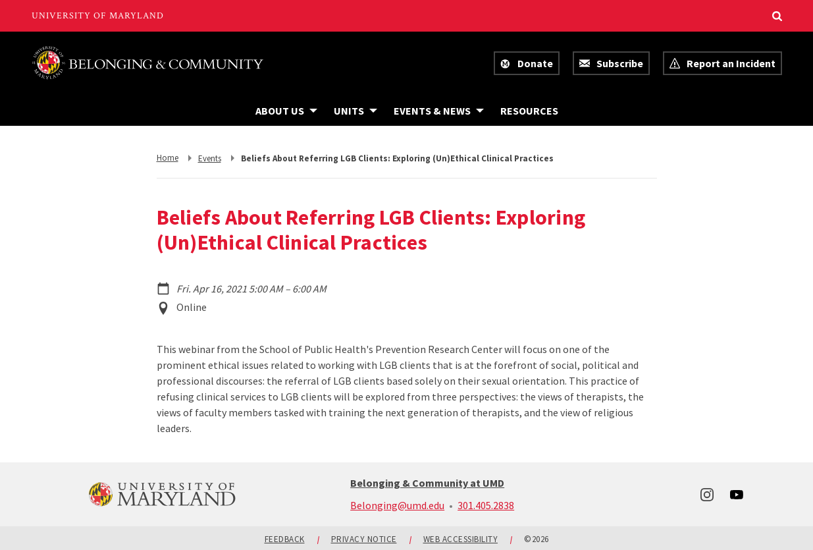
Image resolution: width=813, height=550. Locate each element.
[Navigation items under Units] (355, 111)
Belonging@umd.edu (397, 505)
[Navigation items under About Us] (286, 111)
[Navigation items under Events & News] (438, 111)
